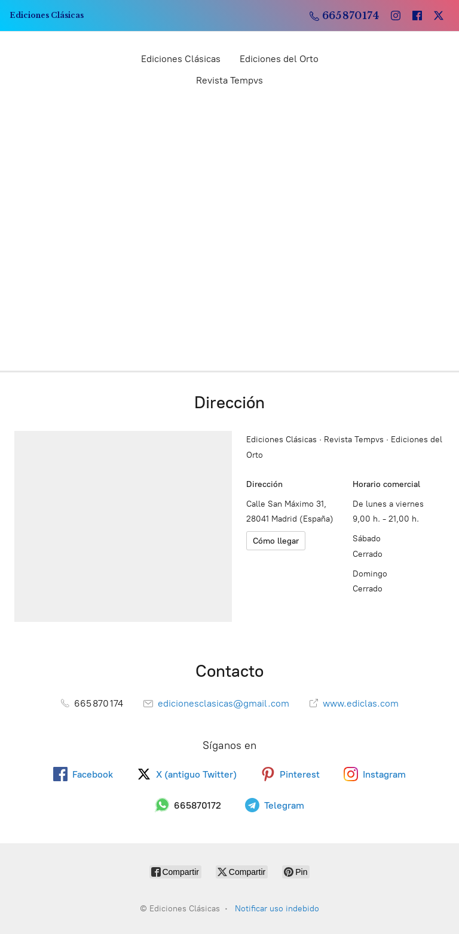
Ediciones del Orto (279, 58)
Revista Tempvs (229, 80)
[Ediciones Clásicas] (47, 16)
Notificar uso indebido (277, 909)
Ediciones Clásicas (181, 58)
